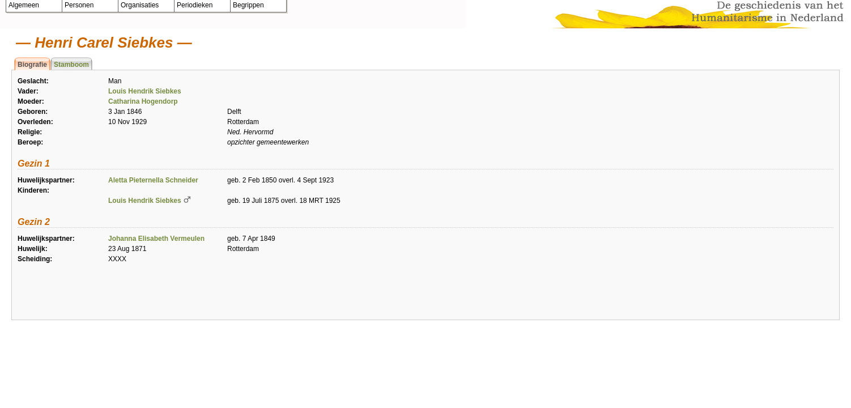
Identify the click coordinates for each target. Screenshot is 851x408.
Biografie (32, 65)
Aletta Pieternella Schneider (153, 180)
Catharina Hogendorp (143, 101)
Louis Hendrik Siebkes (144, 91)
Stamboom (71, 65)
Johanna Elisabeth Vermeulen (156, 239)
